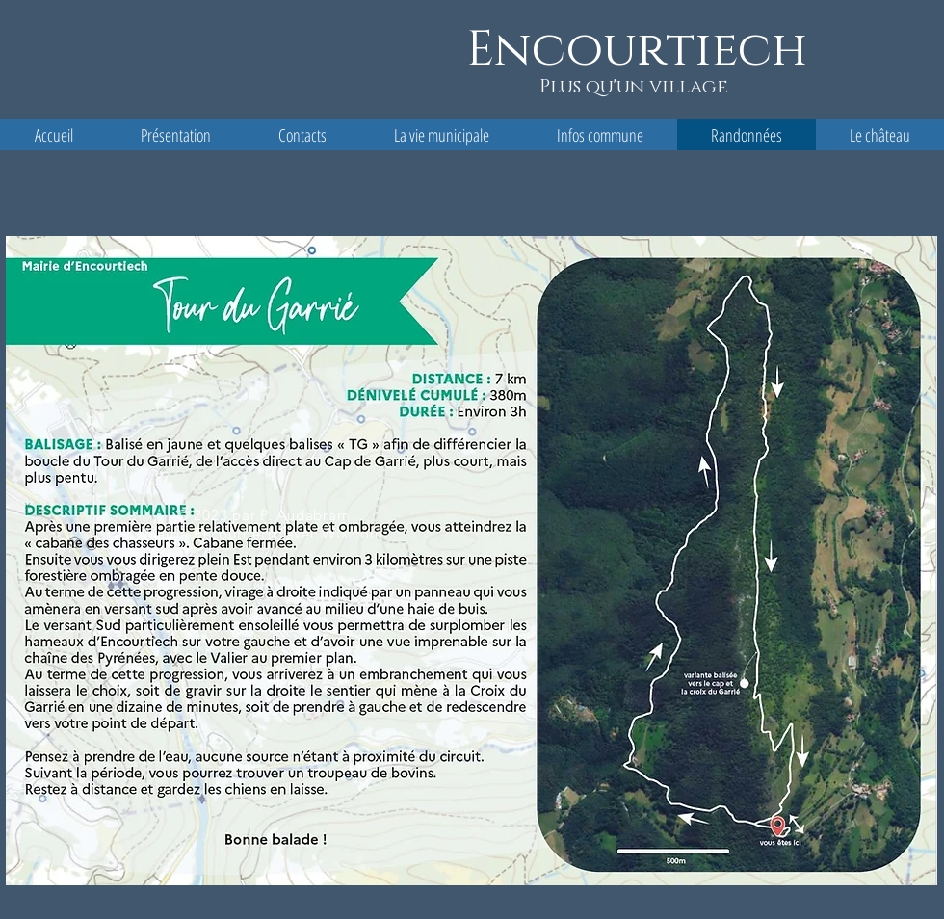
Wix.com (352, 533)
